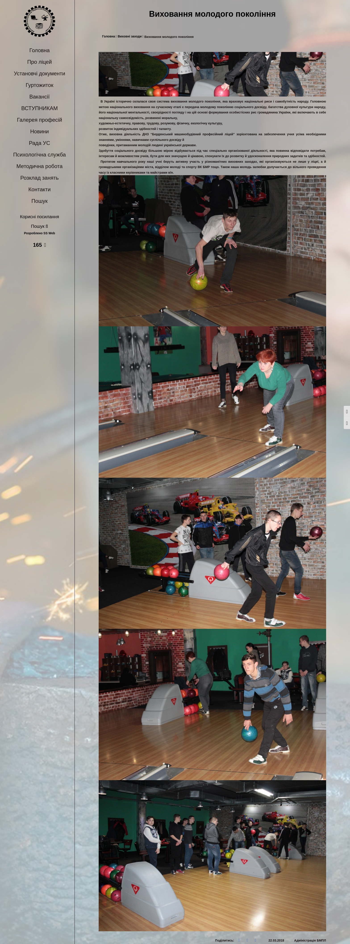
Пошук (39, 201)
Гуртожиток (39, 85)
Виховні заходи (131, 36)
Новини (39, 131)
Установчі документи (39, 73)
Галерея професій (39, 120)
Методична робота (40, 166)
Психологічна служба (39, 155)
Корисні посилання (39, 216)
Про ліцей (39, 62)
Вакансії (39, 97)
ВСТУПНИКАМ (39, 108)
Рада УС (39, 143)
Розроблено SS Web (39, 233)
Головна (39, 50)
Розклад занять (39, 178)
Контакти (39, 189)
